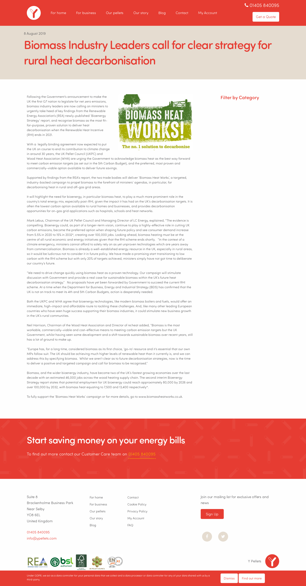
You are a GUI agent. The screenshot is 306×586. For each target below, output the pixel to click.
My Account (207, 13)
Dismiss (229, 578)
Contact (182, 13)
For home (58, 13)
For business (86, 13)
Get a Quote (266, 16)
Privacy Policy (137, 511)
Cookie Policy (136, 504)
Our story (140, 13)
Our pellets (114, 13)
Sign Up (212, 514)
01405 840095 (142, 454)
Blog (162, 13)
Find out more (252, 578)
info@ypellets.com (42, 538)
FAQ (130, 525)
